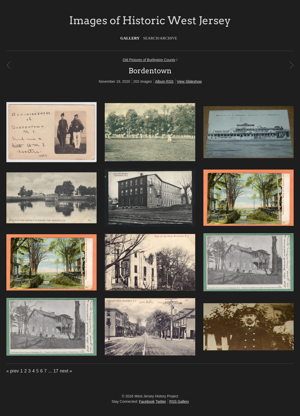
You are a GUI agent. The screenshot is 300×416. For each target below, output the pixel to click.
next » (66, 370)
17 (55, 370)
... (50, 370)
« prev (12, 370)
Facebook (146, 401)
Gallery (130, 38)
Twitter (160, 401)
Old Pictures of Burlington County (149, 60)
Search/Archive (160, 38)
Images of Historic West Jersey (150, 20)
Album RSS (164, 81)
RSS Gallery (179, 401)
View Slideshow (189, 81)
